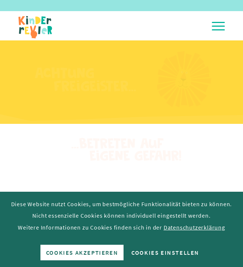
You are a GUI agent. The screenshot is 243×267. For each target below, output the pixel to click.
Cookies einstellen (165, 252)
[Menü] (214, 25)
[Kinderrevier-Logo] (100, 25)
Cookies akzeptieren (82, 252)
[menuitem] (214, 25)
